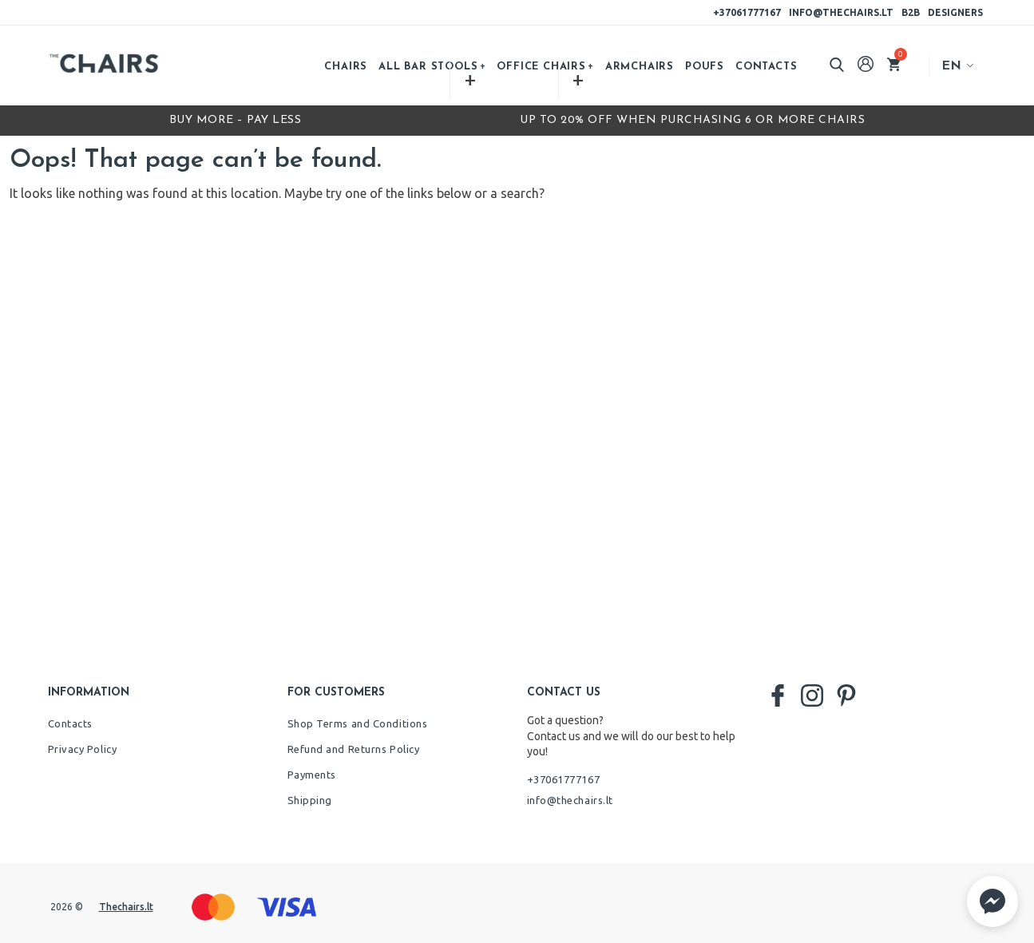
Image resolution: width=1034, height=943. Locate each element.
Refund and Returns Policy (353, 749)
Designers (955, 12)
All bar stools (427, 66)
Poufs (704, 66)
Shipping (309, 800)
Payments (311, 774)
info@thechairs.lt (841, 12)
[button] (992, 901)
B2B (910, 12)
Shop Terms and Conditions (357, 723)
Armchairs (639, 66)
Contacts (766, 66)
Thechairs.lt (126, 906)
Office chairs (541, 66)
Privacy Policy (82, 749)
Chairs (345, 66)
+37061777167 (747, 12)
